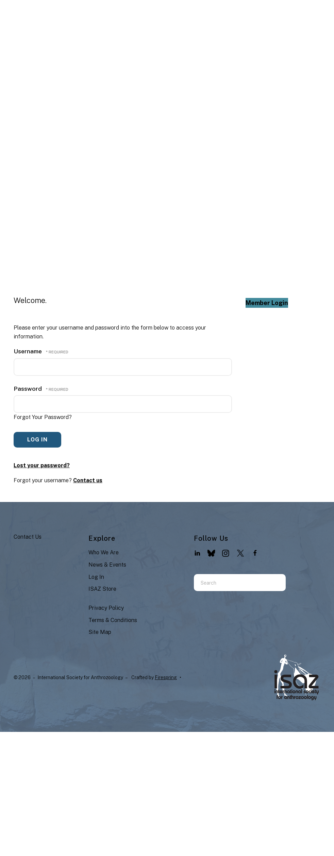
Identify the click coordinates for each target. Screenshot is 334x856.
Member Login (267, 302)
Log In (96, 577)
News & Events (107, 564)
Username (28, 351)
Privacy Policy (106, 608)
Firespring (166, 677)
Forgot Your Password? (43, 417)
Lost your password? (42, 465)
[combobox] (231, 582)
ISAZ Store (102, 589)
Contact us (87, 480)
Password (28, 388)
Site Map (99, 632)
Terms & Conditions (112, 620)
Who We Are (103, 552)
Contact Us (27, 537)
